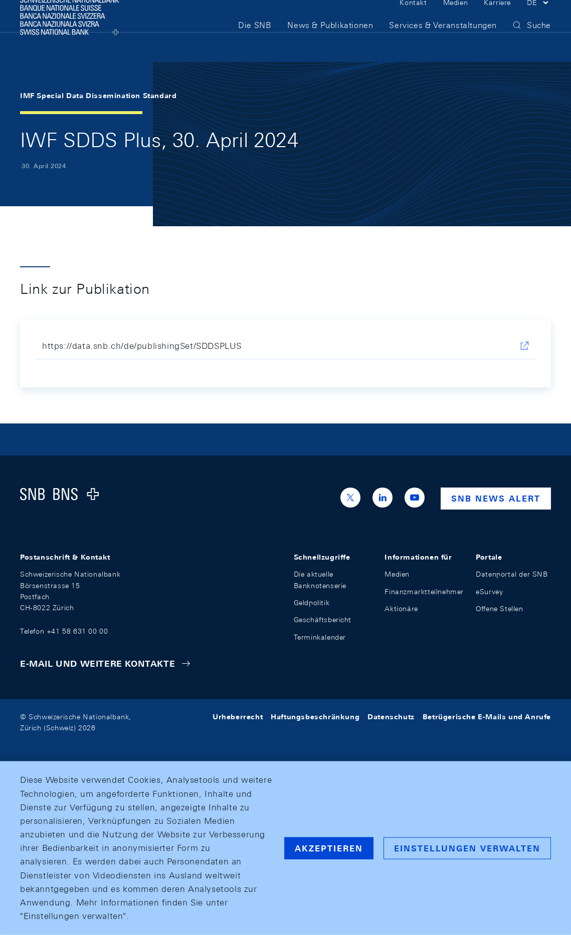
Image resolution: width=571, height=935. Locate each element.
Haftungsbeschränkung (315, 716)
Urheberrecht (238, 716)
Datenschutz (391, 716)
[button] (539, 19)
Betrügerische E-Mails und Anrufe (487, 716)
